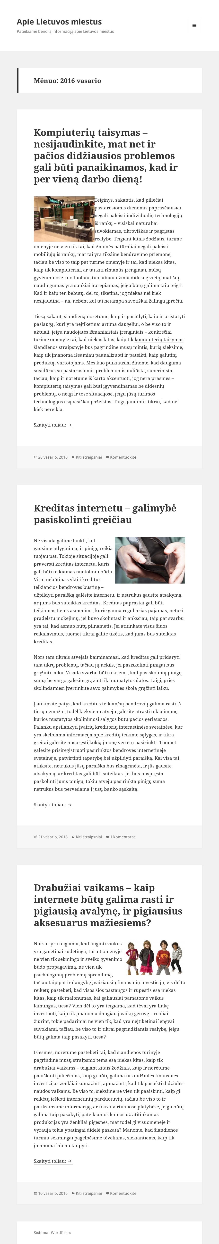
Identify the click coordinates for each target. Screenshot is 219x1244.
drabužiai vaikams (54, 1068)
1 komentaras (123, 837)
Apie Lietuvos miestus (59, 21)
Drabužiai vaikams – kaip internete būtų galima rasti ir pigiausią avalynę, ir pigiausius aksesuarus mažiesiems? (108, 905)
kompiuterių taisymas (159, 339)
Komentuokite (123, 457)
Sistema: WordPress (52, 1232)
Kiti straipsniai (89, 457)
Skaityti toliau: (53, 425)
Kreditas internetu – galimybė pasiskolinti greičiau (105, 513)
